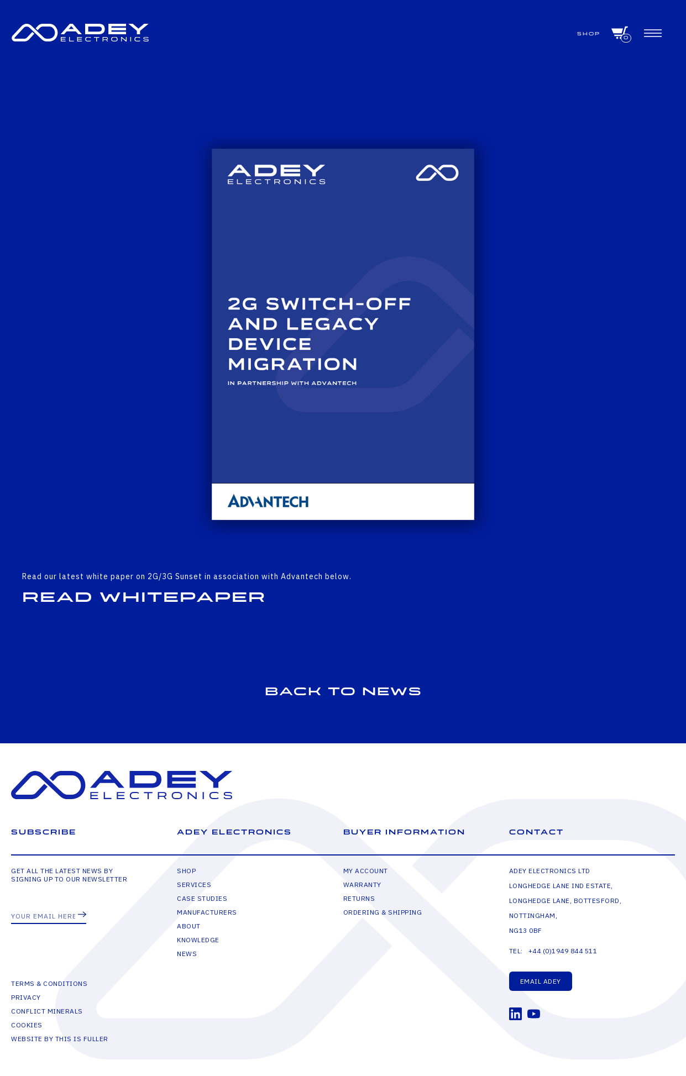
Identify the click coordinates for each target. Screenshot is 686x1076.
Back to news (343, 691)
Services (194, 884)
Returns (359, 898)
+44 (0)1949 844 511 (563, 951)
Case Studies (202, 898)
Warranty (362, 884)
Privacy (26, 997)
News (187, 953)
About (189, 926)
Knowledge (198, 940)
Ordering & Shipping (382, 912)
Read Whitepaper (144, 597)
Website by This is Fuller (59, 1039)
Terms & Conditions (49, 983)
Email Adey (540, 981)
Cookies (27, 1025)
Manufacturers (207, 912)
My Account (365, 871)
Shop (588, 34)
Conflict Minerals (47, 1011)
